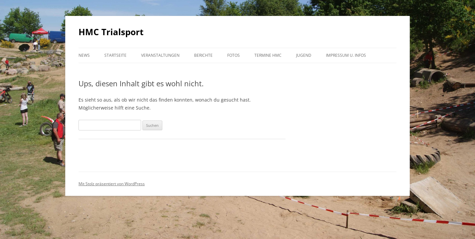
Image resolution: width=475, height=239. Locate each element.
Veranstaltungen (160, 55)
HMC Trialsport (111, 32)
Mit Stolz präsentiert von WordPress (112, 184)
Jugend (303, 55)
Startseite (115, 55)
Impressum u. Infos (346, 55)
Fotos (233, 55)
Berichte (203, 55)
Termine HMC (268, 55)
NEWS (84, 55)
